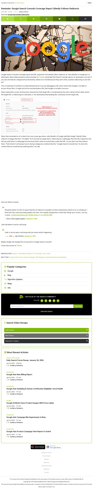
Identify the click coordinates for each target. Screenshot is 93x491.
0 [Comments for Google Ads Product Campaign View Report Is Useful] (7, 437)
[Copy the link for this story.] (85, 18)
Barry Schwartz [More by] (24, 12)
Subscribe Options (47, 311)
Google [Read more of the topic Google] (8, 400)
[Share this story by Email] (72, 18)
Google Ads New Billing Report (19, 374)
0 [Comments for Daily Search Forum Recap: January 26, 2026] (7, 365)
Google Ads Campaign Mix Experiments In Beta (26, 417)
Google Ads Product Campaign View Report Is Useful (28, 431)
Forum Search (46, 456)
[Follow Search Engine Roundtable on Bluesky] (49, 300)
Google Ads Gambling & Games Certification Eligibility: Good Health (34, 389)
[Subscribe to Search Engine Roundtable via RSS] (58, 300)
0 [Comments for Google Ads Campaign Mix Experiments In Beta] (7, 422)
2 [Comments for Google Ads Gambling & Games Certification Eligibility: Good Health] (7, 394)
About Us (46, 462)
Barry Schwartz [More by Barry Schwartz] (17, 365)
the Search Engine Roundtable (27, 479)
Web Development (52, 481)
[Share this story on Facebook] (7, 18)
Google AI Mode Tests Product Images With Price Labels (30, 403)
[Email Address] (41, 306)
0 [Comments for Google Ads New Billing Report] (7, 380)
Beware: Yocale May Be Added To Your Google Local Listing (31, 253)
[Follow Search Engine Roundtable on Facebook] (41, 300)
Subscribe (78, 306)
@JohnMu (30, 215)
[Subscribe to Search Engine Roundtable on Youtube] (54, 300)
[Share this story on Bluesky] (59, 18)
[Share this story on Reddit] (33, 18)
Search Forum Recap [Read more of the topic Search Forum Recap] (13, 358)
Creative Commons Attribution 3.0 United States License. (51, 484)
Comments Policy (46, 466)
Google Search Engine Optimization (18, 14)
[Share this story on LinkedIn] (46, 18)
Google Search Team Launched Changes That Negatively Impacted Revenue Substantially (37, 257)
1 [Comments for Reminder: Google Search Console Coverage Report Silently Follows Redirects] (15, 12)
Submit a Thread (46, 452)
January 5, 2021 (32, 219)
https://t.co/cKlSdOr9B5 (43, 215)
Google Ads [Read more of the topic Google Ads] (10, 372)
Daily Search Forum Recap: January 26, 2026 (25, 360)
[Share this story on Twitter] (20, 18)
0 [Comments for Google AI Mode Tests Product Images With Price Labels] (7, 408)
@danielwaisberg (18, 215)
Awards (46, 459)
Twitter (42, 77)
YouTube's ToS (50, 487)
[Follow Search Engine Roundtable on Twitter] (45, 300)
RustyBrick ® (41, 481)
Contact (46, 472)
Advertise (46, 469)
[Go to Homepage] (12, 3)
